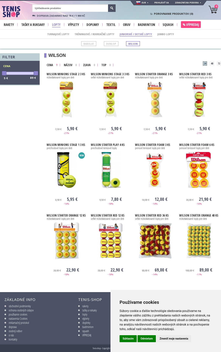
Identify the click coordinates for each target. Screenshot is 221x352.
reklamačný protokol (19, 323)
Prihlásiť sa (161, 2)
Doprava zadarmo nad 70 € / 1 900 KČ (61, 15)
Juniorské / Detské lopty (136, 34)
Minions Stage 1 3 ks (66, 144)
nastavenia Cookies (18, 318)
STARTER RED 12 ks (107, 215)
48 (212, 63)
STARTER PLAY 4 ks (108, 144)
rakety (85, 306)
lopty (84, 314)
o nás (11, 335)
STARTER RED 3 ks (195, 74)
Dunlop (111, 44)
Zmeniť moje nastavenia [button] (174, 338)
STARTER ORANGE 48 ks (198, 215)
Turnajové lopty (58, 34)
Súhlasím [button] (128, 338)
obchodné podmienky (20, 306)
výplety (85, 318)
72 (219, 63)
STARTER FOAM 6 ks (196, 144)
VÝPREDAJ (86, 335)
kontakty (13, 339)
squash (85, 331)
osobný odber (15, 331)
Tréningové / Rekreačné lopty (94, 34)
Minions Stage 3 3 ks (110, 74)
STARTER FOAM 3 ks (152, 144)
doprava (13, 327)
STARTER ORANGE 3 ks (154, 74)
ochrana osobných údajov (21, 310)
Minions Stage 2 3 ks (66, 74)
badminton (88, 327)
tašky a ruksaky (89, 310)
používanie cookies (18, 314)
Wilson (133, 44)
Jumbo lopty (165, 34)
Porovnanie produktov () (173, 14)
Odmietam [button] (147, 338)
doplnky (86, 323)
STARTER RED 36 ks (152, 215)
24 (205, 63)
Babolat (88, 44)
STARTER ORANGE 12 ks (66, 215)
